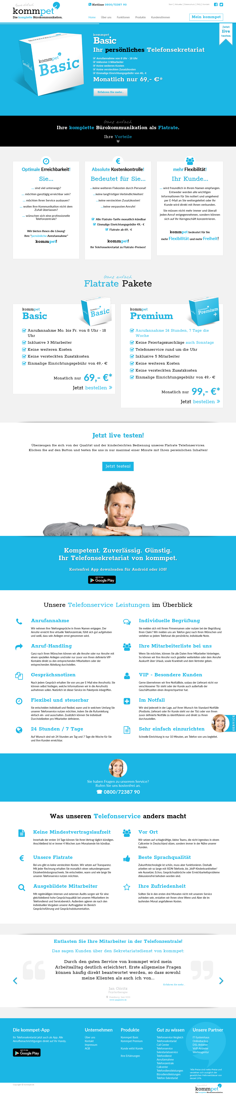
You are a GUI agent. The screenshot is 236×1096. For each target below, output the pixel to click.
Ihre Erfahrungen (130, 1055)
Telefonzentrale (165, 1063)
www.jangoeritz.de (118, 1000)
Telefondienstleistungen (170, 1070)
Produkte (140, 17)
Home (92, 17)
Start (171, 4)
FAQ (199, 4)
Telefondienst (164, 1055)
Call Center (163, 1044)
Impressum (91, 1044)
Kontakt (206, 4)
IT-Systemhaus (201, 1037)
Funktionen (123, 17)
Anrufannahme (165, 1059)
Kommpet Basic (129, 1037)
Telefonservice (165, 1048)
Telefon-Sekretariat (167, 1078)
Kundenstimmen (160, 17)
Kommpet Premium (132, 1041)
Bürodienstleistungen (169, 1074)
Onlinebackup (200, 1041)
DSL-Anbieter (200, 1044)
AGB (87, 1048)
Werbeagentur (201, 1052)
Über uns (106, 17)
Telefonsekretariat (167, 1041)
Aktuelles (178, 4)
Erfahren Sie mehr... (112, 92)
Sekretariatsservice (167, 1052)
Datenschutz (189, 4)
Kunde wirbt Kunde (132, 1048)
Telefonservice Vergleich (170, 1037)
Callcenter (162, 1066)
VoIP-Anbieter (200, 1048)
